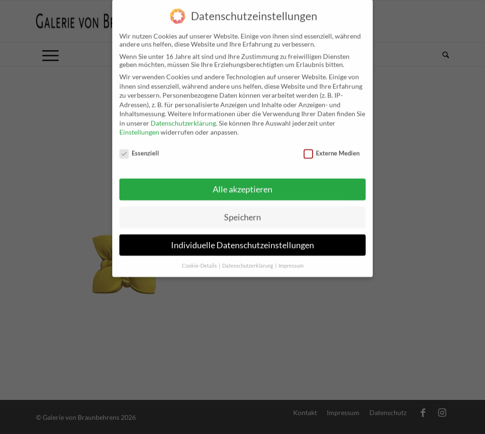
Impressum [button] (291, 258)
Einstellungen (139, 124)
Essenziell (139, 145)
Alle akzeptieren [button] (242, 181)
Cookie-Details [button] (200, 258)
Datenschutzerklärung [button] (248, 258)
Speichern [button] (242, 209)
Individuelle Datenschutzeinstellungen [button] (242, 237)
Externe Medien (331, 145)
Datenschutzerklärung (183, 115)
